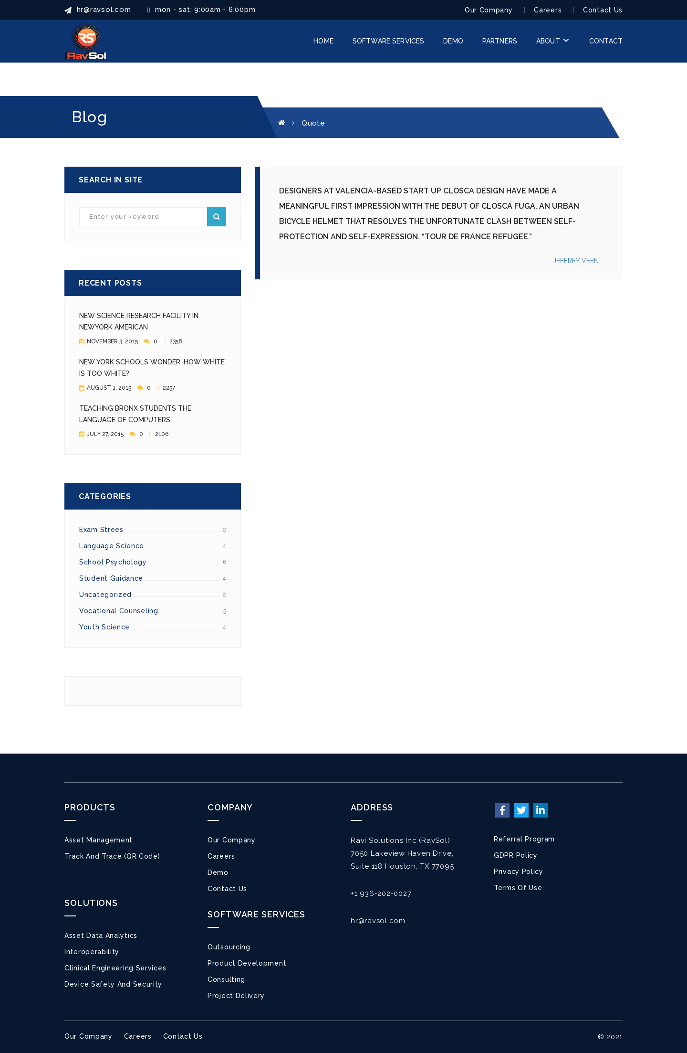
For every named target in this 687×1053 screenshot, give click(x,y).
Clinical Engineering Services (115, 968)
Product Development (247, 963)
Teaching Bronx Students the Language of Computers (135, 414)
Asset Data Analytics (100, 935)
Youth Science (104, 627)
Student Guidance (111, 578)
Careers (548, 10)
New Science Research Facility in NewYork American (138, 321)
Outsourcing (229, 947)
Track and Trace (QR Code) (112, 856)
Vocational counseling (118, 611)
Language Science (111, 546)
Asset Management (98, 840)
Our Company (489, 10)
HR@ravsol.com (97, 9)
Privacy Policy (518, 871)
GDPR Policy (516, 855)
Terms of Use (518, 888)
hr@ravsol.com (378, 920)
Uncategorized (105, 594)
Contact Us (603, 10)
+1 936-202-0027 (381, 893)
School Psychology (113, 562)
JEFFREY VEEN (576, 261)
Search (216, 216)
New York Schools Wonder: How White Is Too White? (152, 367)
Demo (218, 872)
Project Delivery (236, 996)
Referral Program (524, 839)
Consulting (226, 979)
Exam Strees (101, 529)
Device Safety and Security (113, 984)
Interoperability (91, 952)
